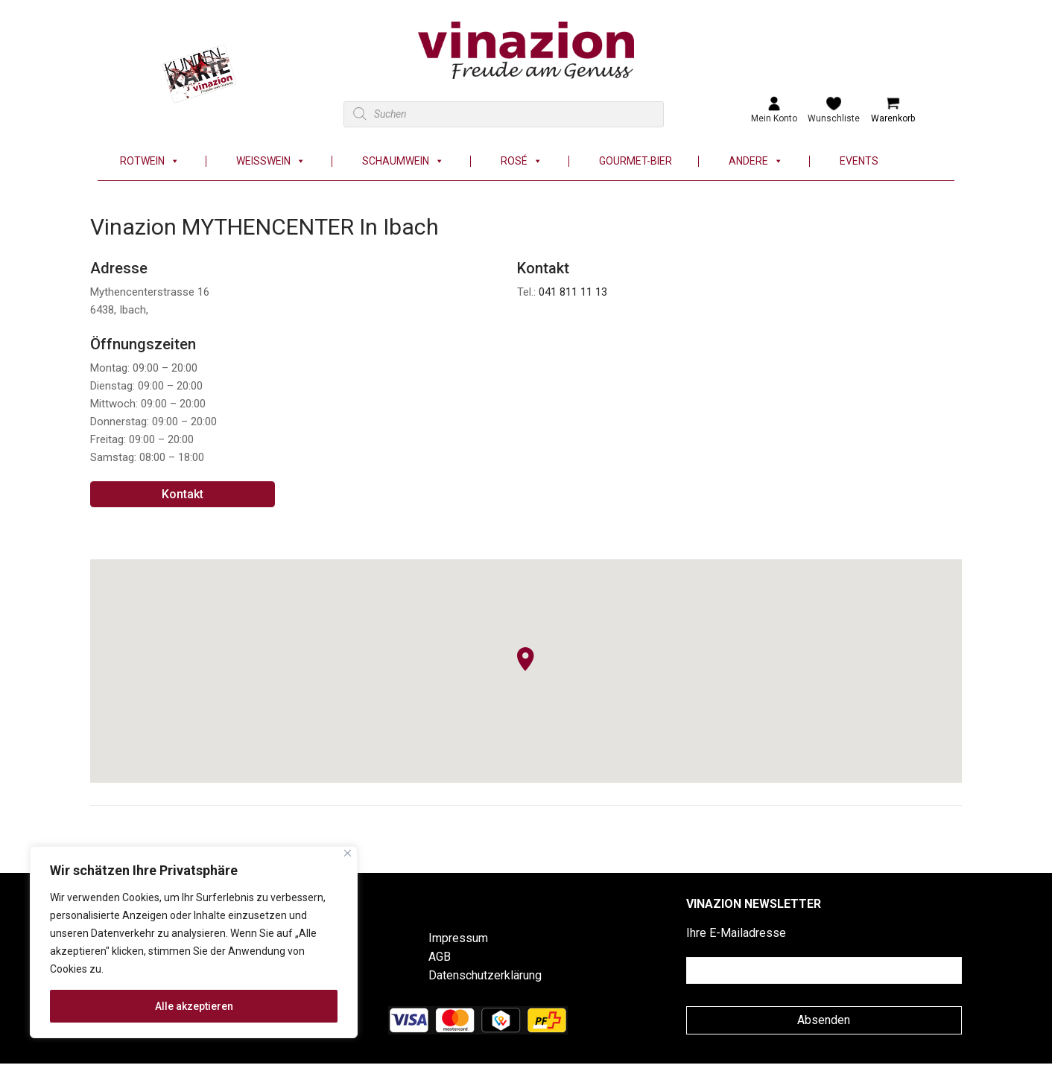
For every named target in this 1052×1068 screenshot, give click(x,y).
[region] (194, 942)
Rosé (521, 161)
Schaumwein (403, 161)
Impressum (458, 938)
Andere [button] (756, 161)
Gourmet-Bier (635, 161)
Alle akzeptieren (194, 1006)
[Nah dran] (347, 853)
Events (859, 161)
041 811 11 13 (573, 292)
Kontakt (182, 494)
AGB (439, 957)
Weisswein (270, 161)
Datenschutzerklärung (485, 975)
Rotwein (150, 161)
